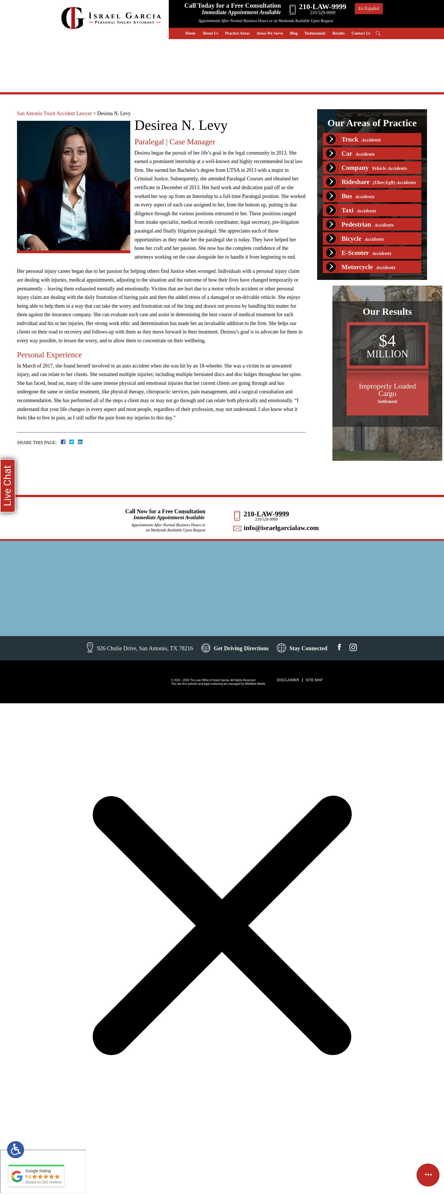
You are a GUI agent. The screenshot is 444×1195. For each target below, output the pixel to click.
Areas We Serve (269, 33)
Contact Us (361, 33)
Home (190, 33)
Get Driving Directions (241, 648)
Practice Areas (237, 33)
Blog (294, 33)
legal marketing (213, 683)
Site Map (314, 680)
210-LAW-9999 (266, 514)
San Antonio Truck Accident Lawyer (54, 113)
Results (338, 33)
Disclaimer (288, 680)
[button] (432, 444)
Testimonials (315, 33)
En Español (368, 8)
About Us (210, 33)
